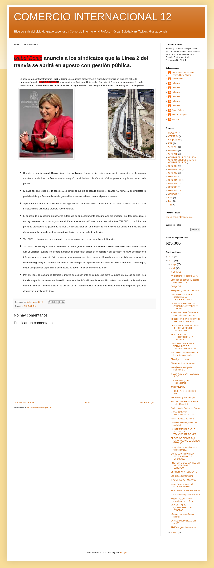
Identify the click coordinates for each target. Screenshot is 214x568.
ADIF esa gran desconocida (183, 527)
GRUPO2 (172, 166)
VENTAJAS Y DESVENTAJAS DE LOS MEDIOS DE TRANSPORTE (185, 328)
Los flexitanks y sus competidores (180, 381)
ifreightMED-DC (178, 387)
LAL (170, 201)
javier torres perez (180, 114)
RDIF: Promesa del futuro (182, 419)
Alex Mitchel (177, 78)
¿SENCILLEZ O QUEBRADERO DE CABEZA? (181, 507)
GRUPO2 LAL (174, 169)
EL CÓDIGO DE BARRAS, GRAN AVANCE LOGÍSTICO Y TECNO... (185, 441)
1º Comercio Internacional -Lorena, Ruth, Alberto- (184, 73)
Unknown (176, 83)
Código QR (176, 286)
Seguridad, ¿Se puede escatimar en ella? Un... (183, 499)
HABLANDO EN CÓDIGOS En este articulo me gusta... (185, 313)
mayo (174, 264)
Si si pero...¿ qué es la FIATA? (185, 290)
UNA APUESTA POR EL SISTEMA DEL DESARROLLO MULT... (183, 297)
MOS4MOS (176, 272)
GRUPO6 (172, 187)
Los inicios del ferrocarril (182, 476)
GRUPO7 (172, 194)
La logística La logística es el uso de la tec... (184, 448)
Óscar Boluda (178, 110)
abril (173, 268)
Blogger (123, 552)
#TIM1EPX (173, 136)
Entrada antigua (147, 402)
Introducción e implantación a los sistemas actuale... (184, 353)
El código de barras (180, 359)
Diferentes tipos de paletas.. (184, 363)
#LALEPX (172, 133)
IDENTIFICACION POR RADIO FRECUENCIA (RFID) (185, 320)
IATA (170, 197)
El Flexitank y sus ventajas (183, 397)
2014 (171, 256)
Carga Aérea (174, 140)
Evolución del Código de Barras (185, 408)
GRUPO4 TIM (174, 180)
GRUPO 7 (173, 147)
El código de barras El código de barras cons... (185, 281)
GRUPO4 (28, 306)
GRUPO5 (172, 183)
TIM (34, 306)
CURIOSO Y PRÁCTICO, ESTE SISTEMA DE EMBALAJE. (182, 456)
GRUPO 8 (173, 150)
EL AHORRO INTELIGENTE (184, 472)
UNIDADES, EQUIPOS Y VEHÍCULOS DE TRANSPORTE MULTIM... (184, 346)
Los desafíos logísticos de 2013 (185, 494)
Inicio (87, 402)
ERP (170, 143)
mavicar (175, 119)
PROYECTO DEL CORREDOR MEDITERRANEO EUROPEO (185, 465)
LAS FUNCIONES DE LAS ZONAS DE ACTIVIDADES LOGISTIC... (184, 306)
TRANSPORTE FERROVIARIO (185, 490)
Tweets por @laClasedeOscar (179, 217)
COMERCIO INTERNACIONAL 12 (93, 16)
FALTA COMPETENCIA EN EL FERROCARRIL (185, 402)
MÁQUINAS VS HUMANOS (183, 480)
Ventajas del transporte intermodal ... (181, 368)
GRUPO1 (172, 154)
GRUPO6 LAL (174, 190)
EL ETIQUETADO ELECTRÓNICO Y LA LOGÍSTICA (182, 337)
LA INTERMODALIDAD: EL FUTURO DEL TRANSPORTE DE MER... (184, 432)
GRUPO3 (172, 173)
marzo (174, 532)
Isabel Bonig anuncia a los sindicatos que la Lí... (183, 485)
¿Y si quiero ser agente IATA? (184, 276)
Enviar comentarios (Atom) (39, 407)
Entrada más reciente (24, 402)
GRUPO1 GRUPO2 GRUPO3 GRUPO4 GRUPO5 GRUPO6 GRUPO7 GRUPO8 (182, 160)
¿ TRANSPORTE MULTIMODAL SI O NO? (183, 413)
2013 (171, 260)
